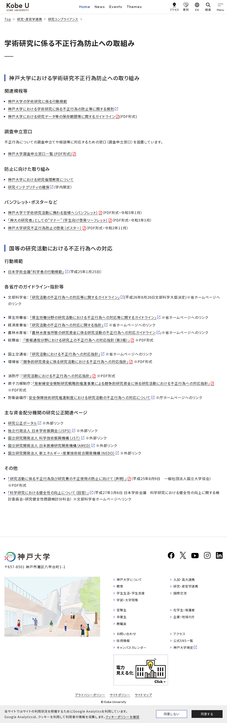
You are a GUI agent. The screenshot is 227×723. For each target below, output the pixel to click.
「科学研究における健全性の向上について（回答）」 (48, 492)
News (100, 6)
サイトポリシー (120, 703)
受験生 (122, 614)
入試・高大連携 (186, 580)
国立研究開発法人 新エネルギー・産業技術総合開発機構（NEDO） (61, 453)
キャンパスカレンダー (134, 654)
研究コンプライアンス (63, 19)
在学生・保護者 (186, 614)
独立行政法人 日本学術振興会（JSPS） (39, 430)
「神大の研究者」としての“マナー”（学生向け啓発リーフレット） (58, 220)
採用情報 (124, 647)
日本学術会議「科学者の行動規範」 (36, 271)
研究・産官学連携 (29, 19)
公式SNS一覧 (185, 647)
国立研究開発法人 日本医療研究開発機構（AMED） (49, 445)
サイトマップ (143, 703)
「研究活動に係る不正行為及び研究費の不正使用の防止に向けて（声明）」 (67, 478)
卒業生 (122, 621)
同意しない (171, 714)
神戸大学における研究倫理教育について (41, 179)
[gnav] (220, 6)
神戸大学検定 (185, 654)
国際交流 (181, 595)
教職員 (122, 629)
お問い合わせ (128, 639)
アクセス (180, 639)
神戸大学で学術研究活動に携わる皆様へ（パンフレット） (53, 212)
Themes (134, 6)
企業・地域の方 (186, 621)
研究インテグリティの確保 (28, 187)
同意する (207, 714)
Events (115, 6)
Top (7, 19)
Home (84, 6)
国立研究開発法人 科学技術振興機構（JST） (44, 438)
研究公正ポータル (22, 423)
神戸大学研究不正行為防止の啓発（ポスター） (45, 227)
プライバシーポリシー (90, 703)
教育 (121, 588)
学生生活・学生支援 (133, 595)
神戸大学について (131, 580)
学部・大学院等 (129, 603)
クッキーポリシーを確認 (122, 717)
